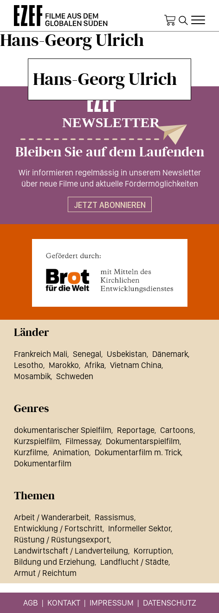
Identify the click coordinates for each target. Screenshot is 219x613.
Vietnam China (135, 365)
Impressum (112, 602)
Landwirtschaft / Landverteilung (71, 550)
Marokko (64, 365)
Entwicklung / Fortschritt (58, 528)
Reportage (136, 430)
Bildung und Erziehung (54, 562)
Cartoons (176, 430)
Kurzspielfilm (37, 441)
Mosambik (32, 376)
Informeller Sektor (139, 528)
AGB (30, 602)
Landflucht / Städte (134, 562)
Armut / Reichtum (45, 573)
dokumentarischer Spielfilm (62, 430)
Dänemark (170, 354)
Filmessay (82, 441)
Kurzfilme (30, 452)
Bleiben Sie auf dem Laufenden (109, 152)
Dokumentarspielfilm (143, 441)
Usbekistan (127, 354)
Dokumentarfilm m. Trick (138, 452)
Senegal (87, 354)
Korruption (153, 550)
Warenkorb (169, 20)
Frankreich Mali (40, 354)
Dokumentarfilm (42, 463)
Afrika (94, 365)
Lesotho (28, 365)
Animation (71, 452)
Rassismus (114, 517)
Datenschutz (169, 602)
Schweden (74, 376)
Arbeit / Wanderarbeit (51, 517)
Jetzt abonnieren (110, 205)
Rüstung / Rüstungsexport (62, 539)
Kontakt (63, 602)
